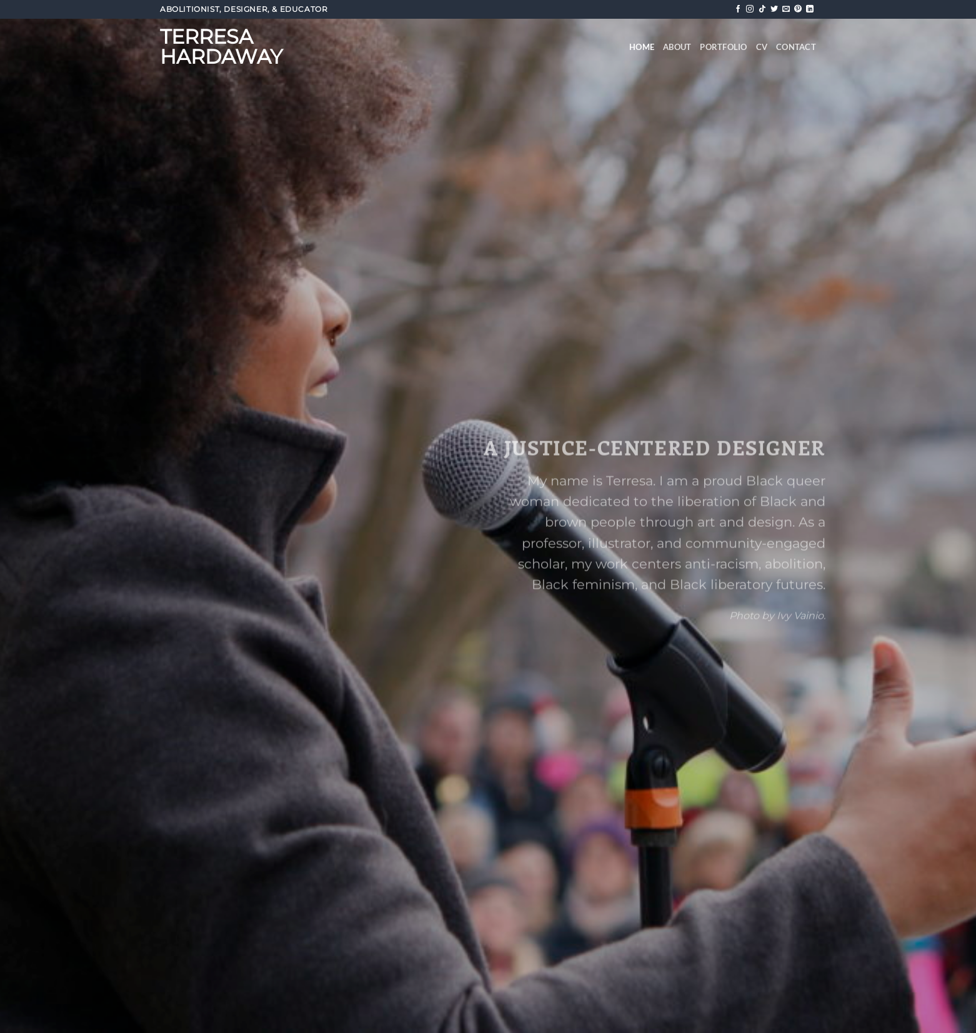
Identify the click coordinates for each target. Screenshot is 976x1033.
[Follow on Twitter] (774, 9)
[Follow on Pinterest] (798, 9)
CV (762, 47)
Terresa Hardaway (221, 47)
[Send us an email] (786, 9)
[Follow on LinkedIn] (810, 9)
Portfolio (723, 47)
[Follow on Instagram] (750, 9)
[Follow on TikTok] (762, 9)
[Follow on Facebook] (738, 9)
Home (641, 47)
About (677, 47)
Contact (796, 47)
